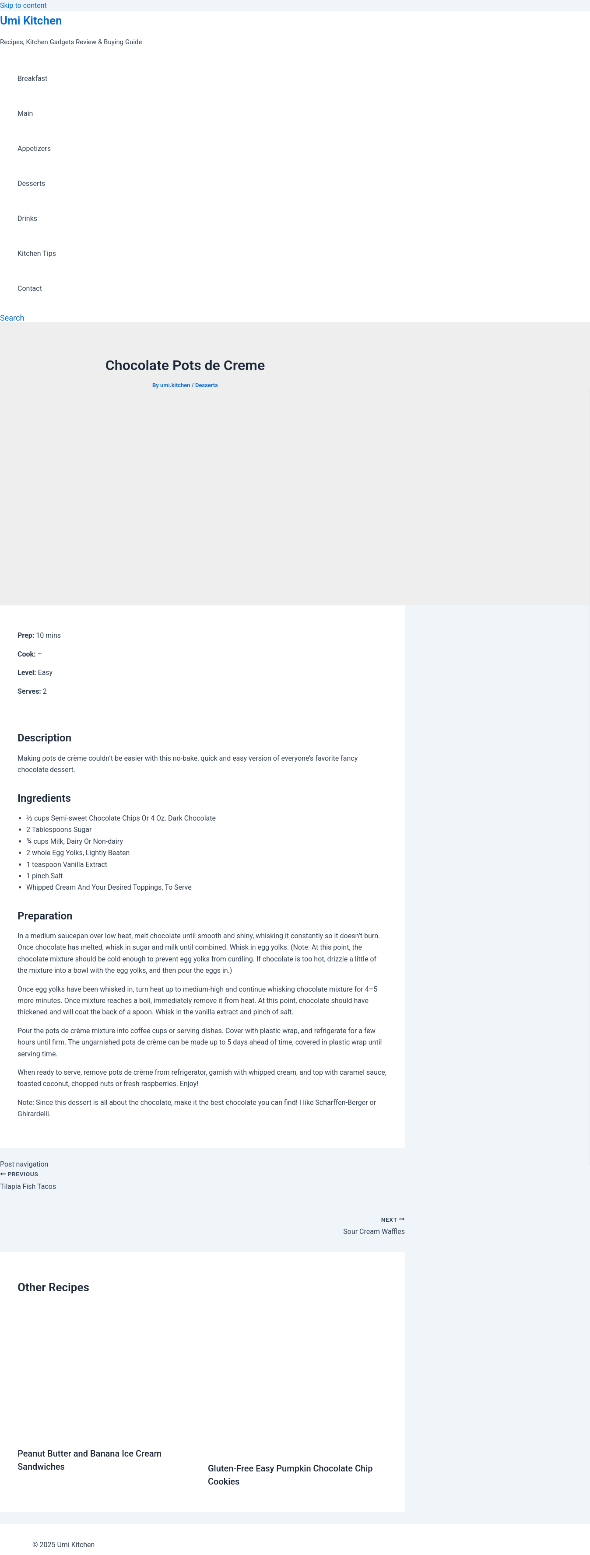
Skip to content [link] (23, 5)
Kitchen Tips (37, 253)
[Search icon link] (12, 317)
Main (25, 113)
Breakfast (32, 78)
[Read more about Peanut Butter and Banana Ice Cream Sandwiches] (107, 1432)
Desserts (31, 183)
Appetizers (34, 148)
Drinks (27, 218)
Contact (30, 288)
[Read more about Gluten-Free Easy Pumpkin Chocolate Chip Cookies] (297, 1447)
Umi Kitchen (31, 20)
